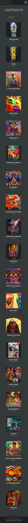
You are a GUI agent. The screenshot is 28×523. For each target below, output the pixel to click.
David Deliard (20, 520)
